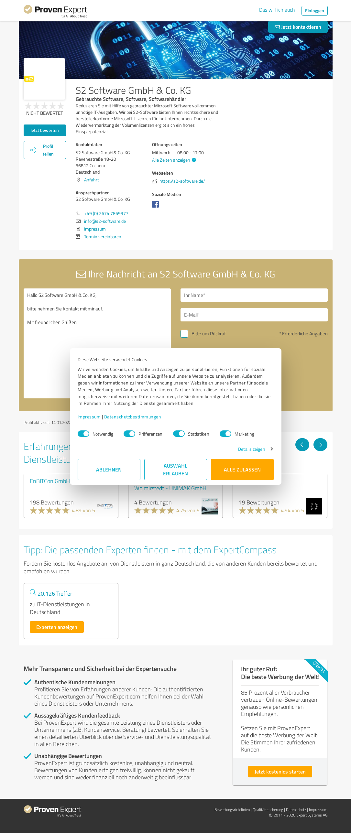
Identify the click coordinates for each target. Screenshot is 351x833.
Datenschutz (296, 809)
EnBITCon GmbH (50, 481)
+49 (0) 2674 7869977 (106, 213)
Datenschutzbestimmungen (132, 417)
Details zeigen (251, 449)
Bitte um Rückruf (209, 333)
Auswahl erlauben (175, 469)
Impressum (89, 417)
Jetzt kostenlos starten (280, 771)
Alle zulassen (242, 469)
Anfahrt (91, 180)
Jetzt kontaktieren (298, 26)
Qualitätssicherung (268, 809)
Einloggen (314, 10)
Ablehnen (109, 469)
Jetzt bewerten (44, 130)
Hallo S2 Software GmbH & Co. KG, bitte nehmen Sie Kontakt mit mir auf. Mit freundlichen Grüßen (97, 343)
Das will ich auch (277, 9)
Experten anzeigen (56, 627)
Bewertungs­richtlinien (232, 809)
